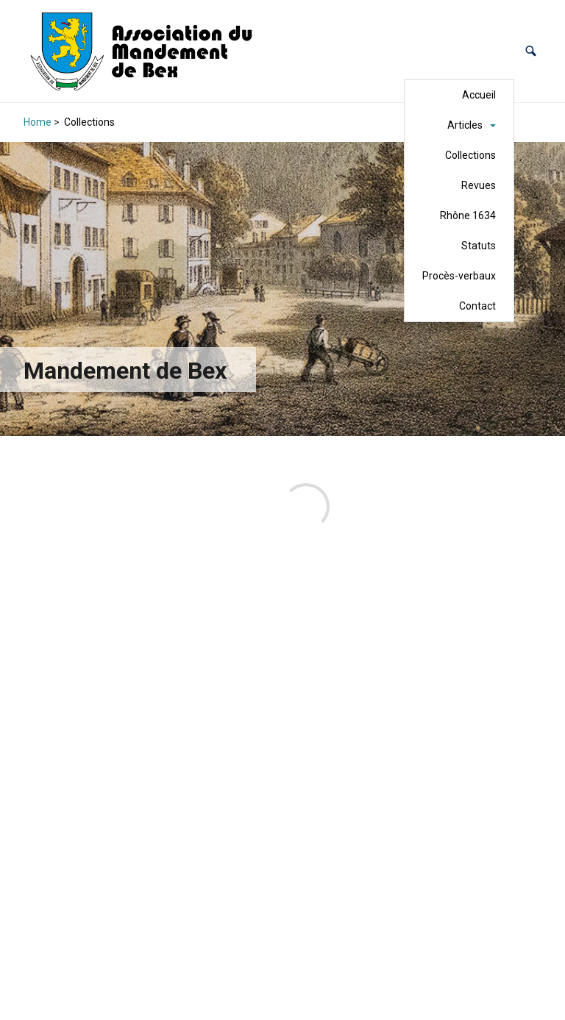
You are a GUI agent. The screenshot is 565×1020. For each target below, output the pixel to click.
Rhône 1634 (468, 215)
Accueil (479, 95)
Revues (478, 185)
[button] (530, 51)
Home (37, 122)
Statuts (478, 246)
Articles (465, 125)
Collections (470, 155)
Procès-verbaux (459, 276)
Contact (477, 306)
